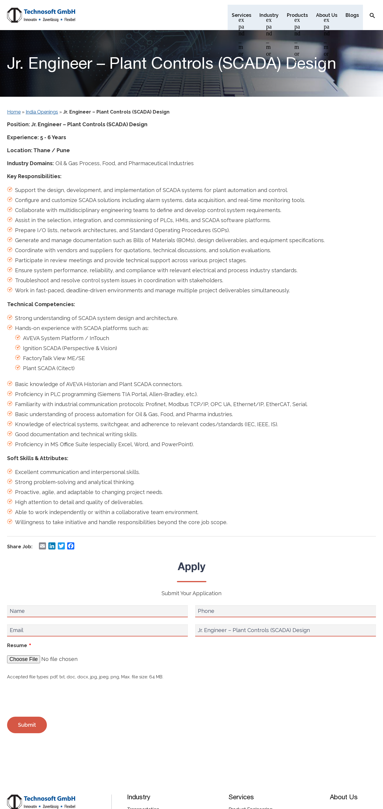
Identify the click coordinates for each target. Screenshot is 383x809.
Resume (19, 645)
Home (14, 112)
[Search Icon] (372, 15)
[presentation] (52, 698)
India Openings (42, 112)
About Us (344, 797)
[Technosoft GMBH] (41, 15)
